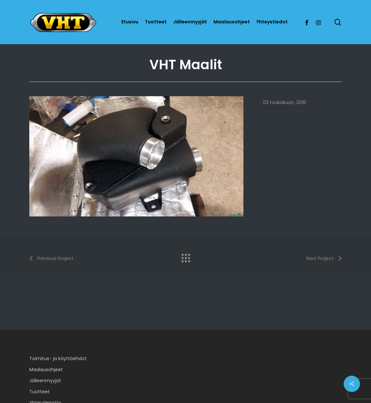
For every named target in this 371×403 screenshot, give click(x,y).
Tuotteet (39, 391)
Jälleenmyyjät (45, 380)
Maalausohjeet (46, 369)
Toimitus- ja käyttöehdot (58, 358)
